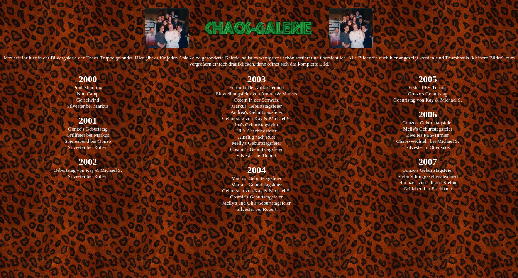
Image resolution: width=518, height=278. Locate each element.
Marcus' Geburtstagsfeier (256, 178)
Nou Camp (88, 94)
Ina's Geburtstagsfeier (256, 124)
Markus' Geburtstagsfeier (256, 106)
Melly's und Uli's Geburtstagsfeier (256, 203)
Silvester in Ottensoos (428, 147)
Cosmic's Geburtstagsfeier (256, 149)
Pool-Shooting (87, 87)
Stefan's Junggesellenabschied (428, 176)
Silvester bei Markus (88, 106)
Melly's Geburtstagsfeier (256, 143)
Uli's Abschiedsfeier (256, 131)
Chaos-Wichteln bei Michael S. (427, 141)
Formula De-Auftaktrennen (256, 87)
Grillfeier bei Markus (87, 135)
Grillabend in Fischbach (427, 189)
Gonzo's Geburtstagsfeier (427, 122)
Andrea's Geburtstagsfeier (256, 112)
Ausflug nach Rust (256, 137)
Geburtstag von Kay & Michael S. (88, 170)
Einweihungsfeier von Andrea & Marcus (256, 94)
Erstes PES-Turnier (427, 87)
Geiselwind (87, 100)
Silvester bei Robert (88, 147)
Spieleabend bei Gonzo (87, 141)
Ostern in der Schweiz (256, 100)
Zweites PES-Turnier (427, 135)
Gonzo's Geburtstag (87, 129)
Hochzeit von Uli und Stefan (428, 182)
